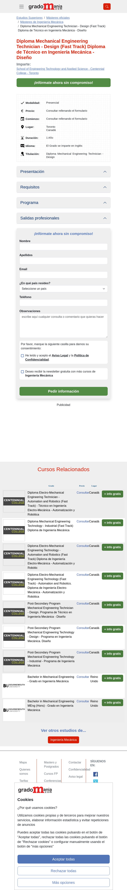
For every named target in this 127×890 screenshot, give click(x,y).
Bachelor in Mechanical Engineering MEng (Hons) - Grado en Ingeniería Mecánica (51, 706)
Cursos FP (51, 773)
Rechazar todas (63, 871)
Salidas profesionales (39, 218)
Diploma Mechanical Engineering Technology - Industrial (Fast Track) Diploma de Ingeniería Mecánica (50, 526)
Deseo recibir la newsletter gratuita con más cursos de (60, 373)
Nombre (24, 241)
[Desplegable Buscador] (107, 6)
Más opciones (63, 883)
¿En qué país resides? (34, 283)
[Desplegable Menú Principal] (21, 6)
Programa (29, 202)
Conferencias (52, 780)
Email (23, 269)
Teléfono (25, 297)
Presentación (32, 171)
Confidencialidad (79, 769)
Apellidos (26, 255)
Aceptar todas (63, 859)
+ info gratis (112, 493)
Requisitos (30, 187)
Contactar (75, 762)
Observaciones (29, 311)
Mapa (23, 762)
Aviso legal (76, 776)
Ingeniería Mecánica (63, 739)
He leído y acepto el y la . (57, 357)
